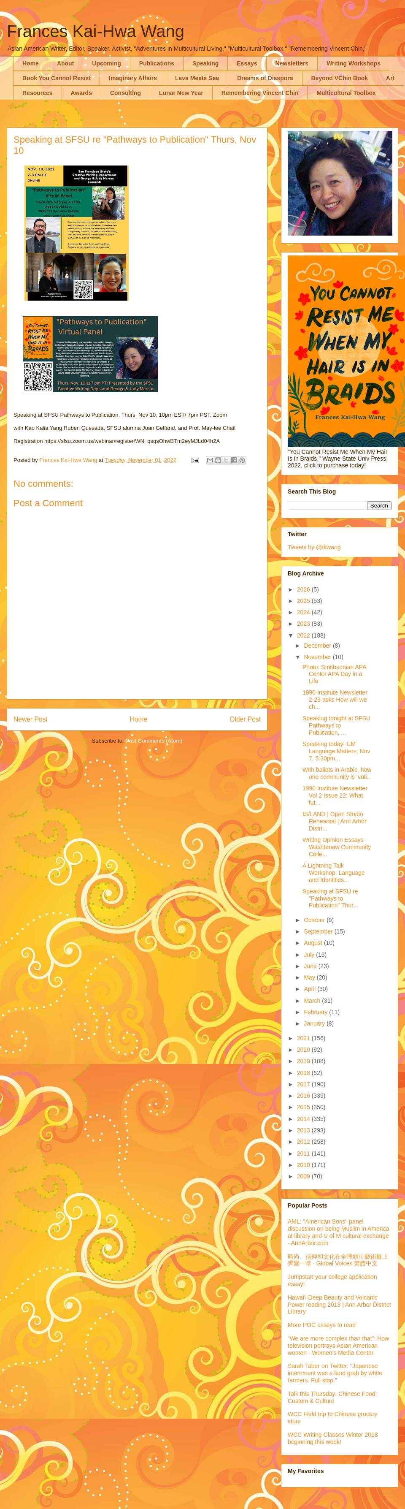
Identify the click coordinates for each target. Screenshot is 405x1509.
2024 (304, 612)
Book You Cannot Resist (56, 78)
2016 (304, 1095)
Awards (81, 93)
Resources (37, 93)
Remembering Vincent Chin (260, 93)
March (313, 1000)
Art (390, 78)
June (311, 966)
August (314, 942)
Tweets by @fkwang (314, 547)
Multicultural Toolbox (346, 93)
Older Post (245, 719)
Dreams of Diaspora (265, 78)
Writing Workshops (354, 63)
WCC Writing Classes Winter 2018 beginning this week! (333, 1438)
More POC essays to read (322, 1325)
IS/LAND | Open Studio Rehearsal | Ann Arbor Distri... (334, 821)
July (310, 954)
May (310, 977)
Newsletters (292, 63)
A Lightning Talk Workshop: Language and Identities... (333, 872)
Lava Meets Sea (197, 78)
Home (30, 63)
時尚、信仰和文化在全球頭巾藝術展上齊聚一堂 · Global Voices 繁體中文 (338, 1260)
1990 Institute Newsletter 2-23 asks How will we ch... (334, 699)
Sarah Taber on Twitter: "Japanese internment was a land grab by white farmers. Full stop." (335, 1373)
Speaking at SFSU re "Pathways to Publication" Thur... (330, 898)
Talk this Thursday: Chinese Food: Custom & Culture (332, 1397)
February (316, 1012)
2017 (304, 1084)
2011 (304, 1153)
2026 (304, 589)
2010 (304, 1165)
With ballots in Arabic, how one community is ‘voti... (337, 773)
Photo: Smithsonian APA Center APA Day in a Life (334, 674)
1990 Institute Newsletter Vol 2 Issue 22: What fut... (334, 795)
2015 (304, 1107)
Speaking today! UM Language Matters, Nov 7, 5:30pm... (336, 751)
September (319, 931)
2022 (304, 635)
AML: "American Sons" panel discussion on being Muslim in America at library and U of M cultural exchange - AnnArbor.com (338, 1232)
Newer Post (31, 719)
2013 (304, 1130)
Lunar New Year (181, 93)
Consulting (125, 93)
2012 (304, 1141)
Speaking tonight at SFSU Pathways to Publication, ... (336, 725)
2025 (304, 600)
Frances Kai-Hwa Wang (95, 31)
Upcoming (106, 63)
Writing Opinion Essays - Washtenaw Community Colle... (336, 847)
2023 (304, 623)
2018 (304, 1072)
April (310, 988)
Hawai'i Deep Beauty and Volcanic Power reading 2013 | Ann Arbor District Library (339, 1304)
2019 (304, 1061)
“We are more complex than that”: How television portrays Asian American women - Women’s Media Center (338, 1345)
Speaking (205, 63)
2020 (304, 1049)
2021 (304, 1038)
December (318, 645)
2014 (304, 1118)
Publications (156, 63)
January (315, 1023)
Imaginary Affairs (133, 78)
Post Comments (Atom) (153, 741)
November (318, 657)
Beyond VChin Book (339, 78)
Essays (247, 63)
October (315, 920)
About (65, 63)
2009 (304, 1176)
